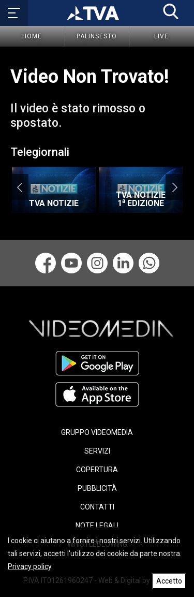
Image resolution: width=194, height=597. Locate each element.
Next (175, 187)
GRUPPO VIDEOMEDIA (97, 432)
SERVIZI (97, 451)
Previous (19, 187)
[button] (170, 11)
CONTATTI (97, 507)
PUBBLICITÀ (97, 488)
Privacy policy (29, 566)
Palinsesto (97, 36)
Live (161, 36)
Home (32, 36)
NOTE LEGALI (97, 525)
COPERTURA (97, 469)
